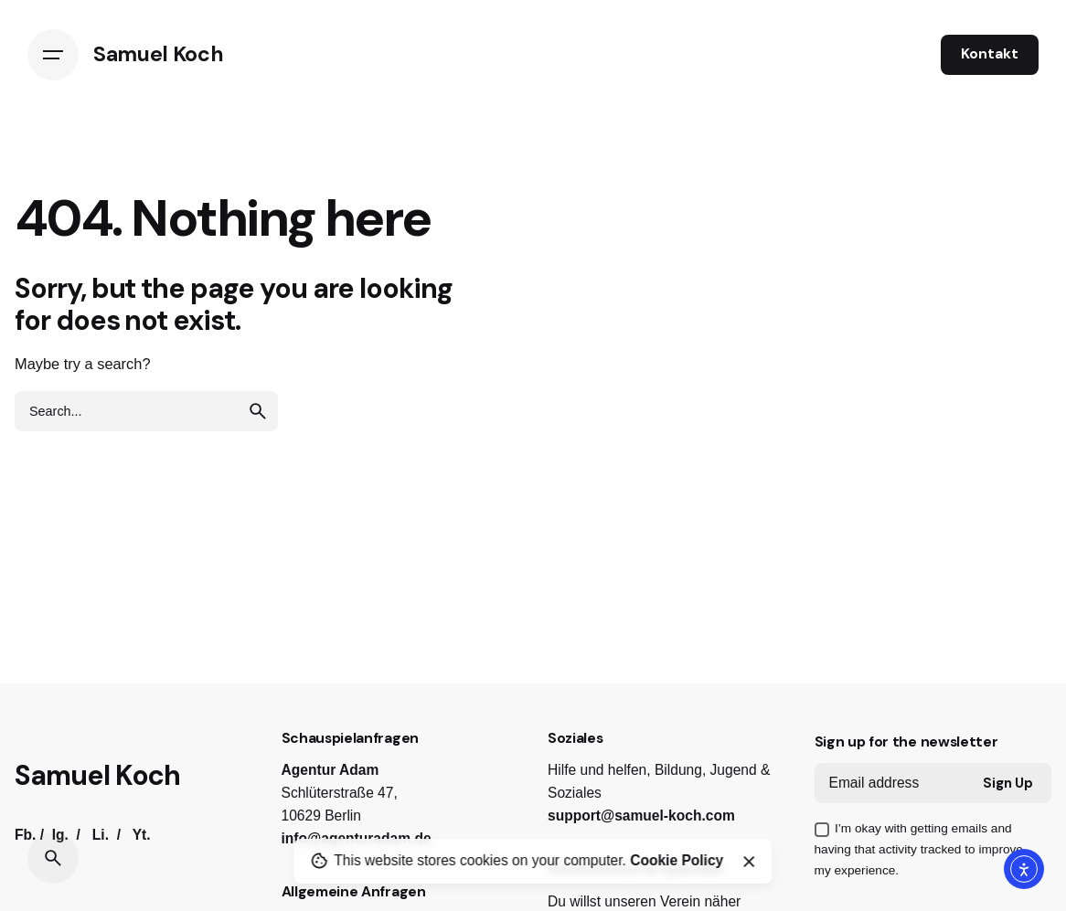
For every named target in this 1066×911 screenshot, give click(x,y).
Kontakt (989, 54)
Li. (100, 834)
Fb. (25, 834)
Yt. (142, 834)
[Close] (748, 861)
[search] (258, 411)
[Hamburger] (53, 54)
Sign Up (1008, 783)
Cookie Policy (676, 860)
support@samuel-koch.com (641, 815)
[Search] (53, 858)
